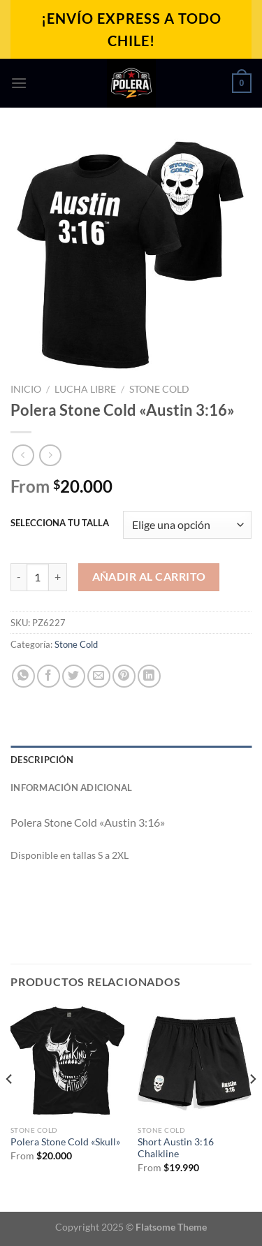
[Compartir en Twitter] (73, 676)
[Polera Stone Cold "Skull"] (67, 1061)
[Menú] (18, 83)
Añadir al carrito (149, 576)
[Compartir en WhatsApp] (23, 676)
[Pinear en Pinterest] (124, 676)
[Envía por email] (98, 676)
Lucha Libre (85, 389)
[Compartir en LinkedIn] (149, 676)
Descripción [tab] (41, 759)
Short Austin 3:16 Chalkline (176, 1148)
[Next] (252, 1106)
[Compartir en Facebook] (48, 676)
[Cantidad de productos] (38, 577)
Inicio (25, 389)
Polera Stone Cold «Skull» (65, 1141)
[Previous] (10, 1106)
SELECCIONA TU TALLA (59, 523)
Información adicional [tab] (71, 787)
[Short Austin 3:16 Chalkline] (195, 1061)
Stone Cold (159, 389)
